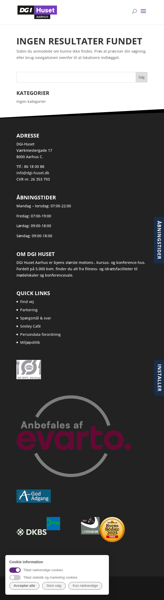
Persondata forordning (40, 334)
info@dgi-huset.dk (32, 172)
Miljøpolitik (30, 342)
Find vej (27, 301)
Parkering (29, 309)
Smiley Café (30, 326)
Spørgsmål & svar (35, 317)
